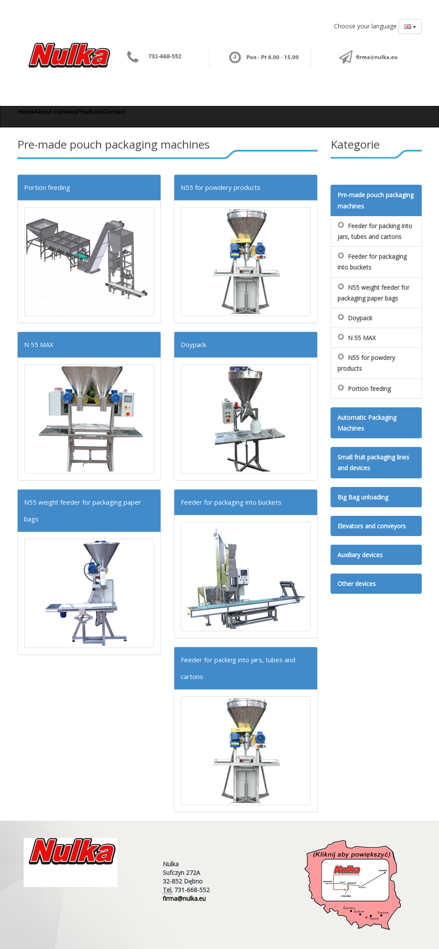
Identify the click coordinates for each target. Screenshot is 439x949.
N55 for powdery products (220, 187)
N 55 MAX (38, 344)
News (69, 111)
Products (90, 111)
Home (25, 111)
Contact (114, 111)
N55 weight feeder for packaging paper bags (373, 292)
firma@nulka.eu (184, 898)
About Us (47, 111)
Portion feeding (47, 187)
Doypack (193, 344)
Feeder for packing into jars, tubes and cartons (374, 231)
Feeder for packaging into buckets (231, 502)
